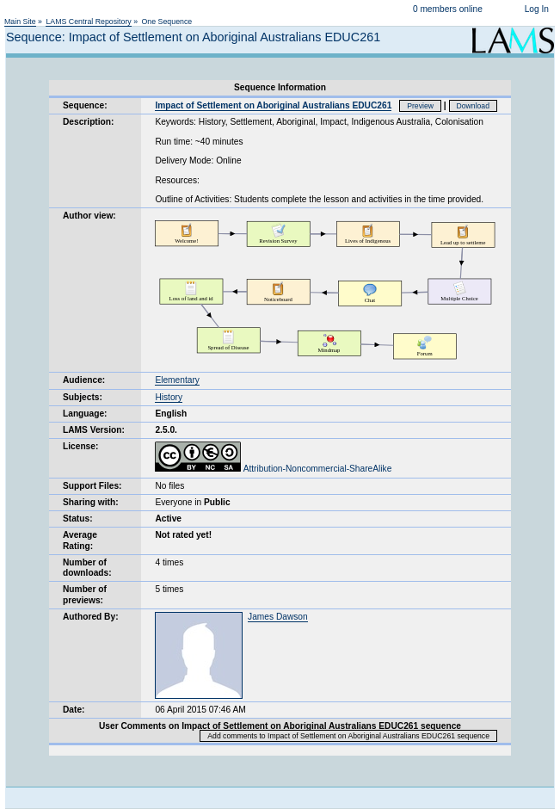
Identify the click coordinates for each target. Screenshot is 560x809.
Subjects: (82, 397)
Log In (537, 9)
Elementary (177, 380)
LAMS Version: (94, 430)
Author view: (89, 215)
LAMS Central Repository (88, 21)
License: (80, 446)
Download (473, 106)
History (168, 397)
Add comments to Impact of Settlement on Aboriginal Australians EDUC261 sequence (348, 736)
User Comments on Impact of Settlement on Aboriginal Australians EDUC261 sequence (280, 726)
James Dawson (278, 616)
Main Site (20, 21)
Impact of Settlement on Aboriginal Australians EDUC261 (273, 105)
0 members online (448, 9)
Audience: (84, 380)
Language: (85, 413)
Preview (420, 106)
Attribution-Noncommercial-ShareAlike (273, 468)
